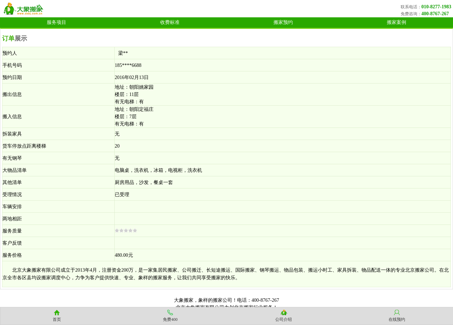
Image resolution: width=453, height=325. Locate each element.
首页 (57, 319)
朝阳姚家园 (141, 87)
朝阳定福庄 (141, 109)
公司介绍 (283, 319)
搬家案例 (396, 22)
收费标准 (170, 22)
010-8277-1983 (436, 6)
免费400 (170, 319)
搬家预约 (283, 22)
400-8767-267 (435, 13)
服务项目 (56, 22)
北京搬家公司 (419, 270)
